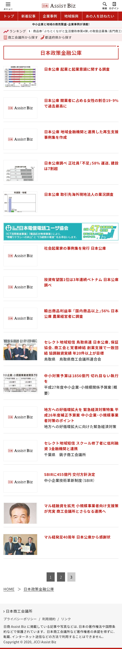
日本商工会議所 (19, 611)
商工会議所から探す (20, 37)
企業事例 (50, 16)
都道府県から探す (56, 37)
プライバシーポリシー (20, 619)
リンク (66, 619)
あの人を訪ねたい (100, 16)
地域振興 (71, 16)
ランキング (14, 31)
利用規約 (49, 619)
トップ (8, 16)
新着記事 (28, 16)
